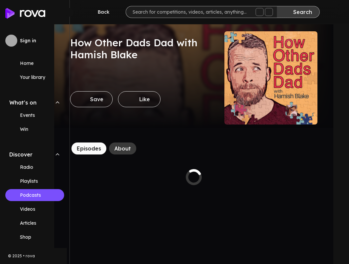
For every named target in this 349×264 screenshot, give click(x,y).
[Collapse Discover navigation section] (57, 154)
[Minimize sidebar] (69, 12)
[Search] (298, 12)
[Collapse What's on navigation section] (57, 102)
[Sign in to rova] (34, 41)
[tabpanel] (209, 177)
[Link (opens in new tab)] (34, 237)
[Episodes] (104, 148)
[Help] (333, 12)
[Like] (155, 99)
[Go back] (99, 12)
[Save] (107, 99)
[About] (138, 148)
